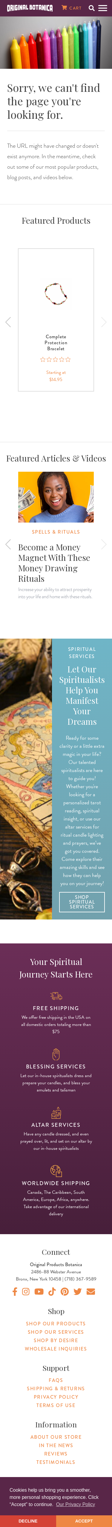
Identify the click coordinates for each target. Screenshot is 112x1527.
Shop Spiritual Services (82, 902)
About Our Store (56, 1437)
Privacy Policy (56, 1397)
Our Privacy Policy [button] (75, 1504)
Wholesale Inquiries (56, 1348)
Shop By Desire (56, 1340)
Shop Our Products (56, 1323)
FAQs (56, 1380)
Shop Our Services (56, 1332)
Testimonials (55, 1462)
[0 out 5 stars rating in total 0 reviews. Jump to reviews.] (56, 362)
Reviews (56, 1453)
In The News (56, 1445)
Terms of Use (55, 1405)
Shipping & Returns (56, 1388)
